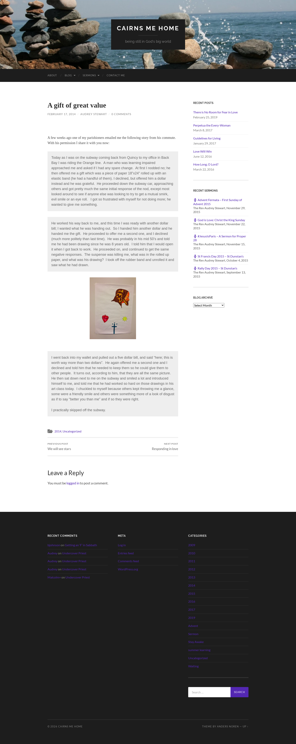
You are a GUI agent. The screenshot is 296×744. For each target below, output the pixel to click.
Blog (68, 75)
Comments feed (128, 561)
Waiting (193, 666)
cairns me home (148, 28)
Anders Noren (228, 726)
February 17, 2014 (62, 114)
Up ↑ (245, 726)
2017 (191, 609)
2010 (191, 553)
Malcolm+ (54, 577)
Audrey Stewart (93, 114)
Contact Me (116, 75)
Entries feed (126, 553)
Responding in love (165, 446)
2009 (191, 545)
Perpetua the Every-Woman (212, 125)
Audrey (52, 553)
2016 (191, 601)
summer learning (199, 650)
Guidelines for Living (206, 138)
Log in (122, 545)
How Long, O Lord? (205, 164)
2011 (191, 561)
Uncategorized (72, 431)
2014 (57, 431)
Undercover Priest (74, 553)
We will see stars (59, 446)
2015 (191, 593)
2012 (191, 569)
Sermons (89, 75)
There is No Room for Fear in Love (215, 112)
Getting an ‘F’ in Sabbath (81, 545)
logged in (73, 483)
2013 (191, 577)
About (52, 75)
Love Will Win (202, 151)
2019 (191, 617)
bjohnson (54, 545)
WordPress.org (128, 569)
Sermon (193, 633)
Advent (193, 625)
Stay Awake (196, 642)
